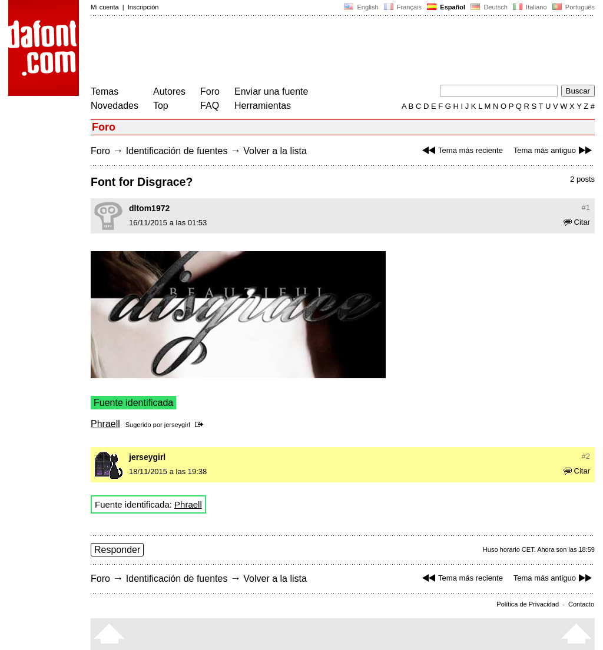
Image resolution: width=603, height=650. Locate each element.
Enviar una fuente (271, 91)
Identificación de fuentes (177, 151)
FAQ (209, 106)
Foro (210, 91)
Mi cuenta (105, 7)
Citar (577, 222)
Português (573, 7)
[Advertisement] (305, 51)
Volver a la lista (275, 151)
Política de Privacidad (527, 604)
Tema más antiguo (554, 150)
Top (160, 106)
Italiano (530, 7)
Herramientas (262, 106)
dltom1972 (149, 208)
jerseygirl (177, 424)
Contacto (581, 604)
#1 (586, 207)
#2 (586, 456)
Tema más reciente (461, 150)
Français (402, 7)
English (361, 7)
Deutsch (489, 7)
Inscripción (143, 7)
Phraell (105, 424)
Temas (104, 91)
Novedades (114, 106)
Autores (169, 91)
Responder (117, 550)
